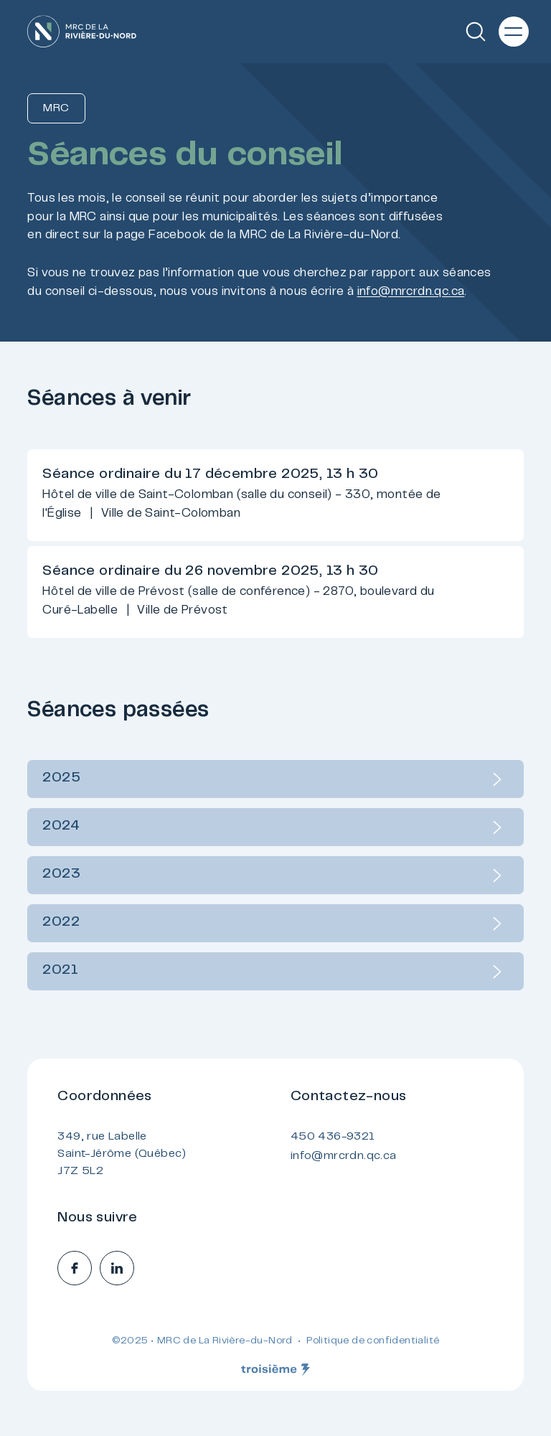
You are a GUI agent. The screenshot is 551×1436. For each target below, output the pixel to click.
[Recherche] (476, 32)
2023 (275, 875)
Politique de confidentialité (372, 1341)
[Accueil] (81, 31)
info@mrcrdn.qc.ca (411, 292)
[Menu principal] (514, 32)
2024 (275, 827)
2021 (275, 971)
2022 (275, 923)
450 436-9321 (333, 1137)
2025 (275, 779)
